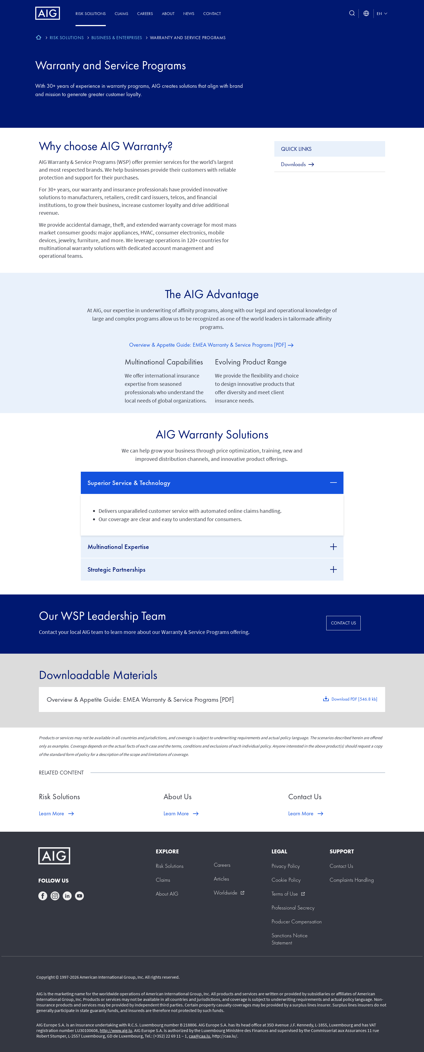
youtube (79, 895)
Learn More (51, 813)
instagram (55, 895)
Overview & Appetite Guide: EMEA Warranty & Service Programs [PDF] (207, 344)
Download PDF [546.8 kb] (354, 699)
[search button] (352, 13)
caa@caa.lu (199, 1036)
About (168, 13)
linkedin (67, 895)
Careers (145, 13)
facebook (42, 895)
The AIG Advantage (212, 294)
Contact (212, 13)
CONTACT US (343, 623)
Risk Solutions (91, 13)
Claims (121, 13)
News (188, 13)
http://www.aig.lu (116, 1030)
